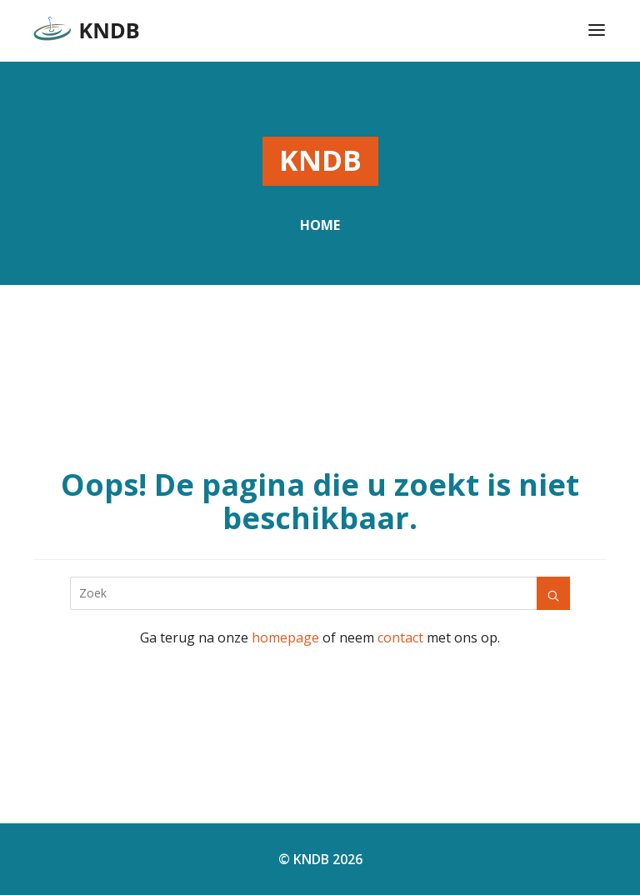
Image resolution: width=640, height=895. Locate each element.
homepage (285, 637)
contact (400, 637)
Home (320, 225)
